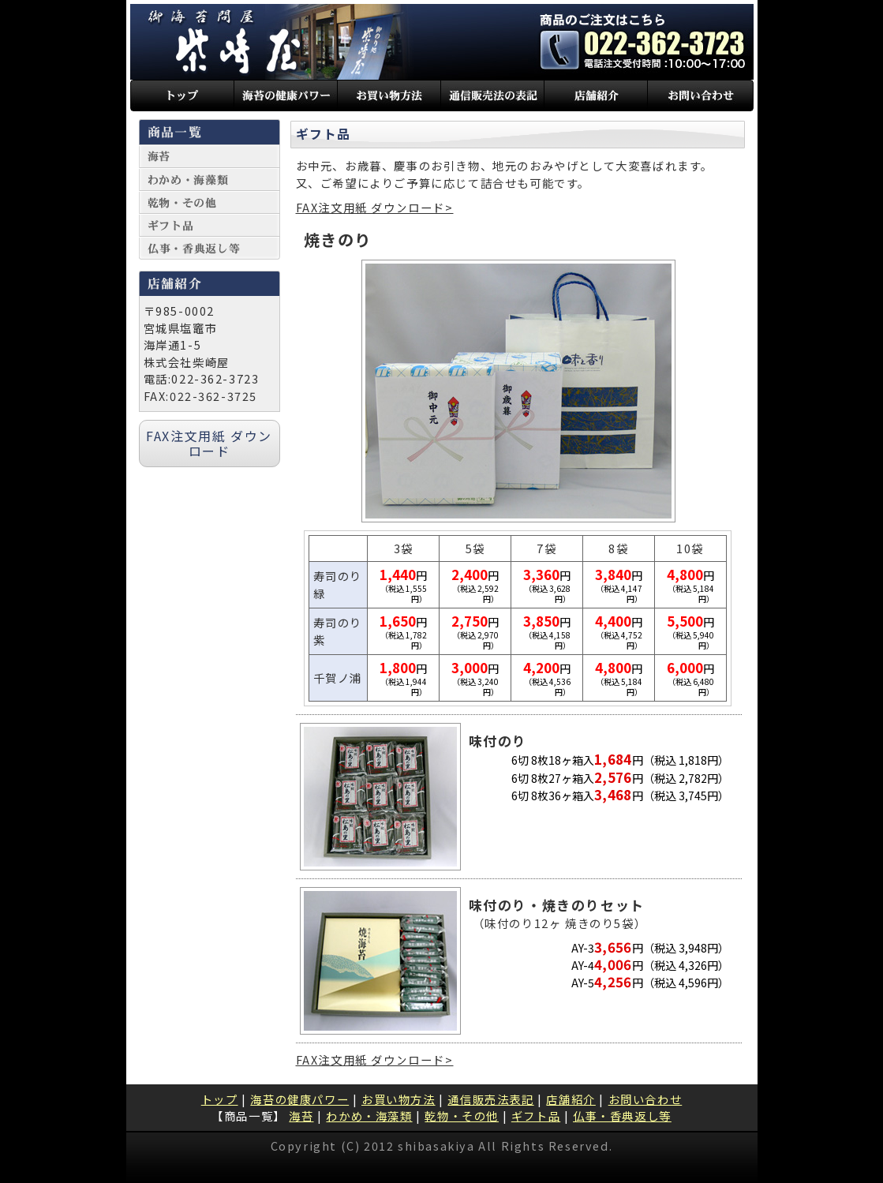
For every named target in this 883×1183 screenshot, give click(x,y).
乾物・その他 (462, 1115)
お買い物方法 (398, 1099)
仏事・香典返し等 (622, 1115)
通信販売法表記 (490, 1099)
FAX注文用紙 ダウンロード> (375, 207)
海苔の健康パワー (299, 1099)
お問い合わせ (645, 1099)
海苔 (301, 1115)
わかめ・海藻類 (369, 1115)
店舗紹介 (570, 1099)
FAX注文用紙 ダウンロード (209, 443)
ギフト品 (535, 1115)
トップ (219, 1099)
